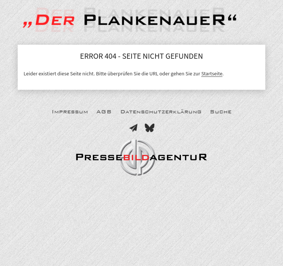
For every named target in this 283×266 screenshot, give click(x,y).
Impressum (70, 112)
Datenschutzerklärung (161, 112)
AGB (104, 112)
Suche (220, 112)
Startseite (211, 74)
